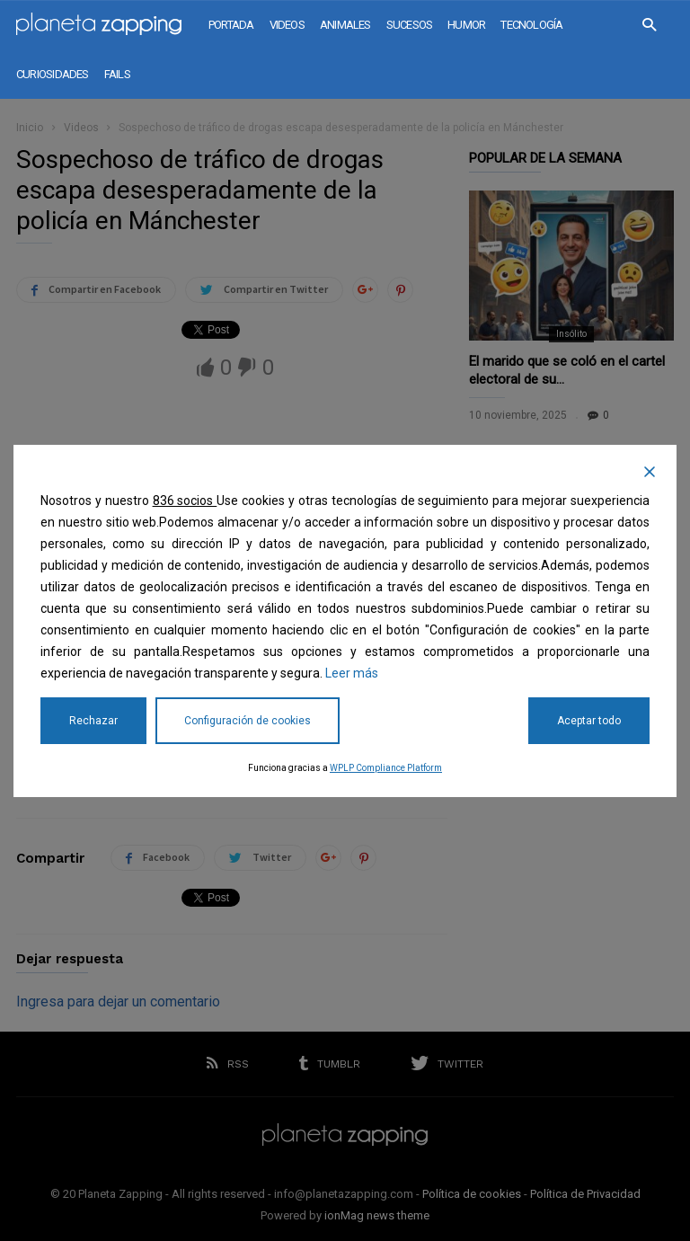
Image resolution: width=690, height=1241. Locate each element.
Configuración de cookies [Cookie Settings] (247, 720)
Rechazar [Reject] (93, 720)
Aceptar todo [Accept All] (589, 720)
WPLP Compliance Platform (386, 768)
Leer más (351, 673)
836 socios (185, 500)
